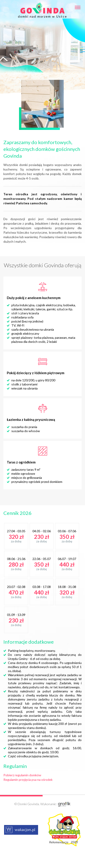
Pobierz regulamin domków (22, 775)
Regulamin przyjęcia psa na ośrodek (28, 779)
